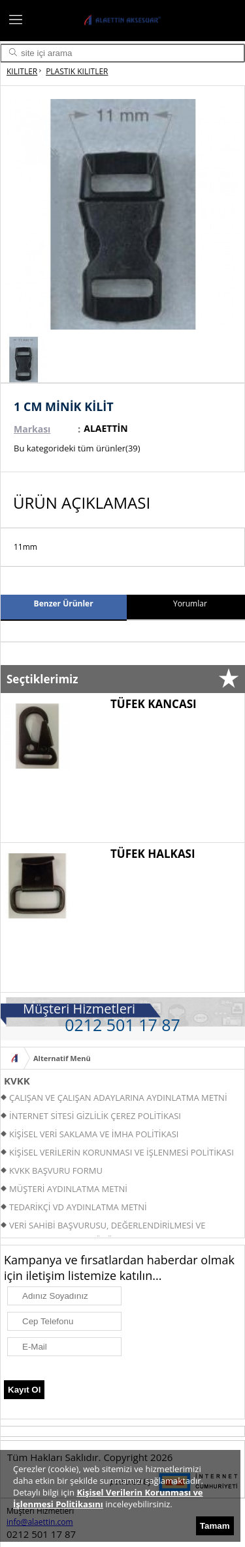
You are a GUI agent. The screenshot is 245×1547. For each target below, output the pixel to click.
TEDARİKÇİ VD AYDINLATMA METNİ (78, 1207)
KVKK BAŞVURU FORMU (56, 1170)
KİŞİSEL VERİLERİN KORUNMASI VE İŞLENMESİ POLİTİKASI (121, 1152)
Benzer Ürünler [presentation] (63, 603)
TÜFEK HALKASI (152, 853)
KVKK (17, 1080)
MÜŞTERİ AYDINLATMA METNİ (68, 1189)
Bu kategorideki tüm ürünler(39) (77, 448)
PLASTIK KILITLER (77, 71)
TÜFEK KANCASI (153, 703)
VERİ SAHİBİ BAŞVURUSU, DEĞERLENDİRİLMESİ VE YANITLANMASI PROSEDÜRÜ (103, 1226)
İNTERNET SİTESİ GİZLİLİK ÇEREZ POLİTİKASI (95, 1116)
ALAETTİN (105, 428)
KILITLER (22, 71)
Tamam (215, 1526)
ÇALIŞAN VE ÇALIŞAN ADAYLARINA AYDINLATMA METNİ (118, 1097)
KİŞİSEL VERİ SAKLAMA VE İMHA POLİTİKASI (93, 1134)
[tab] (63, 608)
